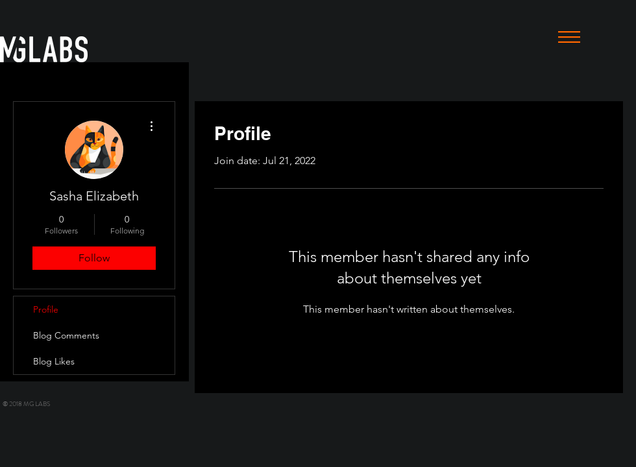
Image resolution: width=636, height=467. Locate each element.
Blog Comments (66, 335)
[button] (569, 37)
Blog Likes (54, 361)
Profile (45, 309)
